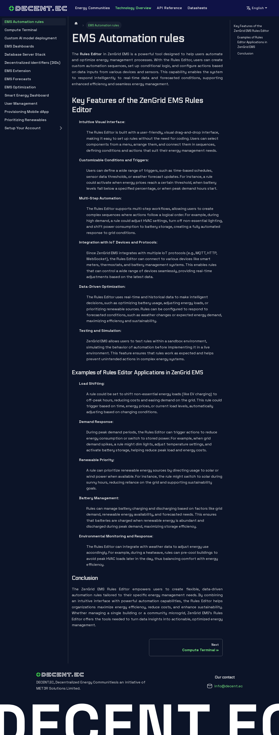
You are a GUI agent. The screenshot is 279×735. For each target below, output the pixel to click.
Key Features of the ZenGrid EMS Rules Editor (251, 28)
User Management (21, 103)
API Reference (169, 8)
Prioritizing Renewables (25, 119)
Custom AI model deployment (31, 38)
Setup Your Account (23, 128)
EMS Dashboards (19, 46)
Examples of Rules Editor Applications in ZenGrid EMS (252, 42)
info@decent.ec (228, 686)
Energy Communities (92, 8)
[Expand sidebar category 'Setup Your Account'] (61, 128)
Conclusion (245, 53)
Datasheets (197, 8)
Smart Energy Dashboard (27, 95)
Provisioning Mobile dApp (27, 111)
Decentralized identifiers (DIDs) (32, 62)
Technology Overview (133, 8)
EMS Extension (18, 70)
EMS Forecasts (18, 79)
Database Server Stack (25, 54)
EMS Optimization (20, 87)
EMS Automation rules (24, 21)
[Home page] (76, 23)
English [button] (255, 8)
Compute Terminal (21, 29)
